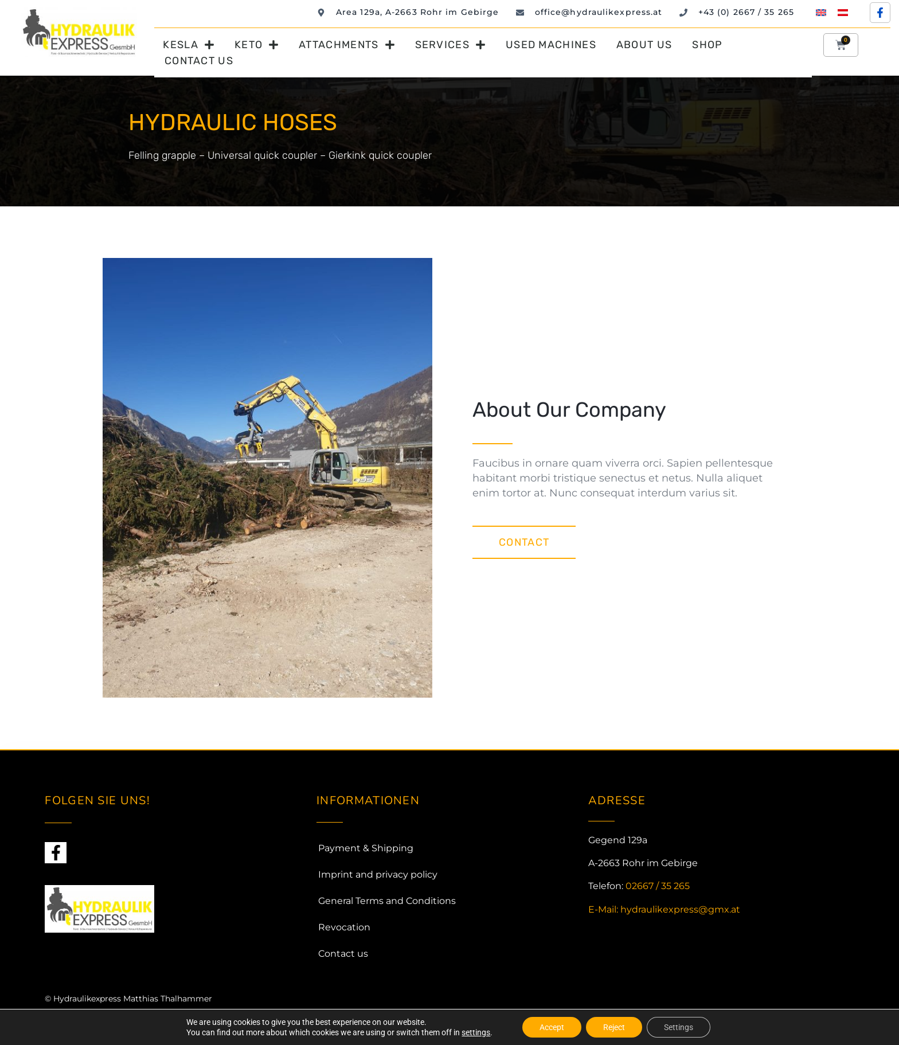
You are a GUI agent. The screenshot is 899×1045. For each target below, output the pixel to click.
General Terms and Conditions (387, 900)
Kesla (188, 45)
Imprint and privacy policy (377, 874)
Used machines (551, 44)
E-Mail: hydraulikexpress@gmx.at (664, 909)
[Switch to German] (843, 12)
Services (450, 45)
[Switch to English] (821, 12)
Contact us (199, 60)
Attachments (346, 45)
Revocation (344, 927)
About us (644, 44)
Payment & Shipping (365, 848)
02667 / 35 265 (658, 885)
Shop (707, 44)
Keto (256, 45)
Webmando (119, 1020)
